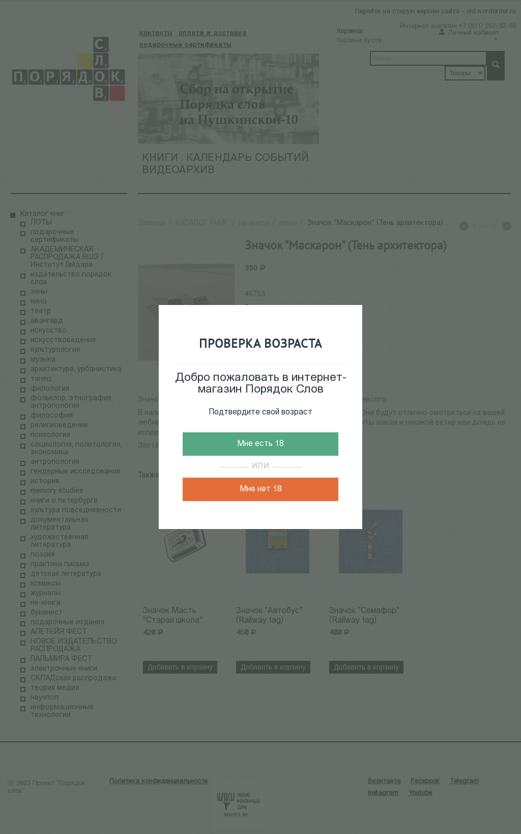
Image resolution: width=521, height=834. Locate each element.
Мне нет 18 (261, 489)
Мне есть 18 (260, 444)
